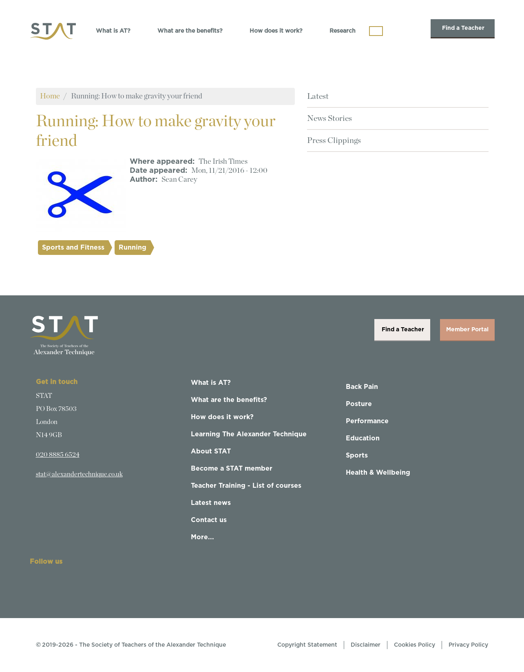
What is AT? (113, 31)
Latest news (211, 503)
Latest (318, 96)
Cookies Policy (414, 645)
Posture (359, 404)
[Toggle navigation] (376, 31)
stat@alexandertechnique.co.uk (79, 474)
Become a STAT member (231, 468)
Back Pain (362, 387)
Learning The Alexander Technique (249, 434)
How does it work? (276, 31)
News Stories (329, 118)
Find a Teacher (462, 28)
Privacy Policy (468, 645)
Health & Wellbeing (378, 472)
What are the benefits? (190, 31)
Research (342, 31)
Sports (357, 455)
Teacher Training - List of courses (246, 485)
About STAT (211, 451)
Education (363, 438)
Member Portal (467, 330)
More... (202, 537)
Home (50, 96)
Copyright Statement (307, 645)
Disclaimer (365, 645)
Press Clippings (334, 140)
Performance (367, 421)
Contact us (209, 520)
